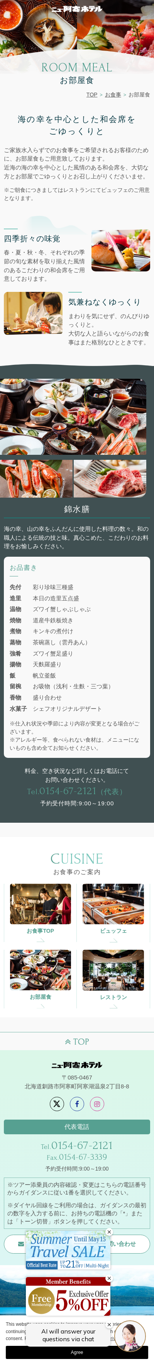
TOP (92, 94)
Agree (77, 1352)
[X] (57, 1104)
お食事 (113, 94)
